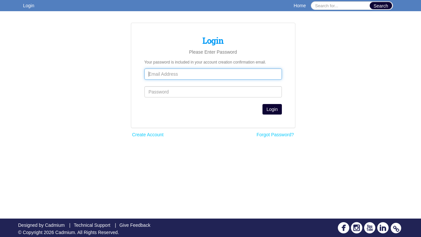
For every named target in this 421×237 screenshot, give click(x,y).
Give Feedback (134, 225)
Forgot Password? (275, 134)
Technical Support (92, 225)
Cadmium (55, 225)
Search (381, 6)
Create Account (148, 134)
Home (300, 5)
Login (28, 5)
